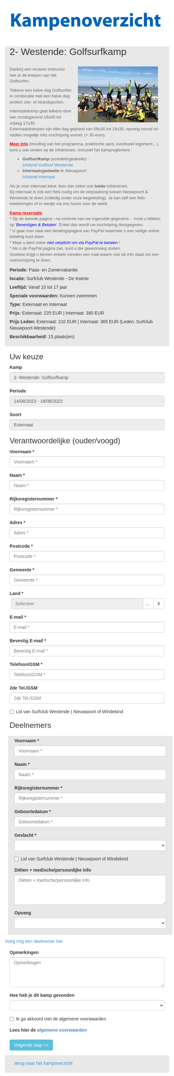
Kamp (16, 367)
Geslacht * (25, 835)
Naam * (17, 475)
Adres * (17, 522)
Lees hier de (48, 1030)
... (147, 603)
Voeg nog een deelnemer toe (33, 941)
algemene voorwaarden (62, 1030)
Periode (18, 390)
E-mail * (18, 617)
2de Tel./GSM (23, 688)
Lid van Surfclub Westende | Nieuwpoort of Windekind (66, 711)
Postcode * (21, 546)
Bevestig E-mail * (28, 640)
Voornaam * (22, 451)
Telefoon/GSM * (26, 664)
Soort (15, 414)
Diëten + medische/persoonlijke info (52, 870)
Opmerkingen (24, 952)
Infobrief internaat (38, 176)
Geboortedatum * (32, 811)
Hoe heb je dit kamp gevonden (42, 995)
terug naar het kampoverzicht (43, 1063)
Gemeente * (22, 569)
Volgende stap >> (31, 1045)
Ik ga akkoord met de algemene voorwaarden (58, 1018)
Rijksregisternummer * (33, 498)
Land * (16, 593)
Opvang (22, 912)
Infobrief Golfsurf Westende (47, 165)
